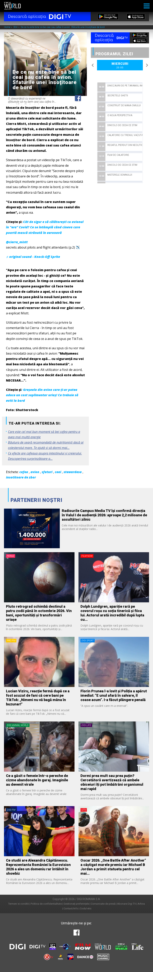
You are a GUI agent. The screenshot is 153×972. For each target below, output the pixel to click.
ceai (58, 472)
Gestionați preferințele (76, 903)
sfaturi (47, 472)
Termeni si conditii (18, 903)
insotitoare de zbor (21, 477)
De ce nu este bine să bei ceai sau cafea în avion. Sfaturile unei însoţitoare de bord (63, 27)
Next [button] (147, 65)
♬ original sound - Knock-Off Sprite (33, 256)
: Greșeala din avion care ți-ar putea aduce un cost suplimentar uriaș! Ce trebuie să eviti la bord (42, 395)
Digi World (12, 6)
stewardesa (73, 472)
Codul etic (85, 908)
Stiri (15, 27)
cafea (23, 472)
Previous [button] (93, 65)
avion (34, 472)
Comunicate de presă (103, 903)
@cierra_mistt (17, 242)
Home (7, 27)
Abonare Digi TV (126, 903)
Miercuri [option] (120, 65)
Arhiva (141, 903)
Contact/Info (71, 908)
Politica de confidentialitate (46, 903)
